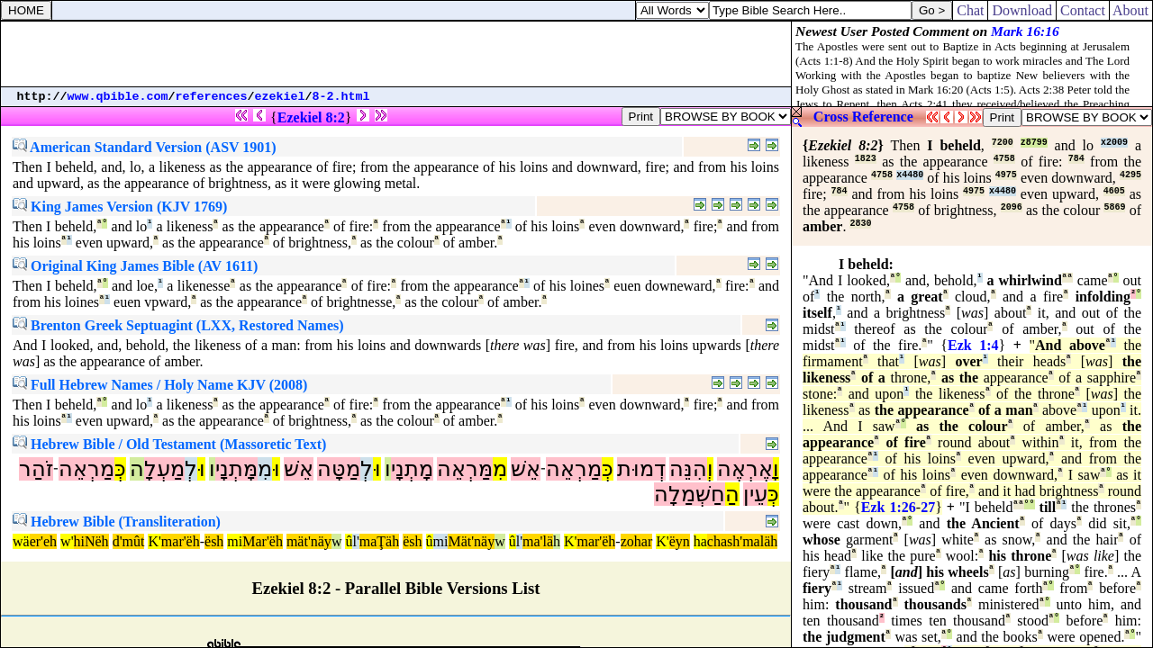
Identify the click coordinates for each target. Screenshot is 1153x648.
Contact (1083, 10)
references (212, 97)
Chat (970, 10)
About (1131, 10)
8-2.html (341, 97)
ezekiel (280, 97)
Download (1022, 10)
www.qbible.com (118, 97)
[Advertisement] (396, 54)
